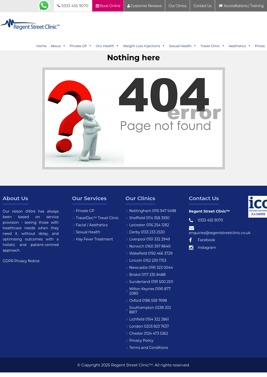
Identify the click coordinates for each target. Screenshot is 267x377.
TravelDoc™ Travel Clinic (97, 218)
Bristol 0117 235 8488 (147, 274)
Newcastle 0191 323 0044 (151, 267)
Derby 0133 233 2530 (147, 232)
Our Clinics (177, 6)
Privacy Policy (141, 340)
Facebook (202, 240)
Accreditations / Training (241, 6)
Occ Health (107, 46)
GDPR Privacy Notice (21, 261)
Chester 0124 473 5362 (148, 333)
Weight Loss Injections (144, 46)
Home (41, 46)
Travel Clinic (212, 46)
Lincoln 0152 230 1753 (147, 260)
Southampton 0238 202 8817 (150, 309)
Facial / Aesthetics (92, 225)
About (58, 46)
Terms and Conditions (148, 347)
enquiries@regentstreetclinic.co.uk (218, 230)
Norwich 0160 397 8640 (149, 246)
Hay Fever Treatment (94, 239)
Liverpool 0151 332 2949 (149, 239)
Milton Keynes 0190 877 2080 (149, 291)
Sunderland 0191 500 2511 (151, 281)
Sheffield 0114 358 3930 (149, 218)
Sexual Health (182, 46)
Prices (260, 46)
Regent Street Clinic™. (132, 365)
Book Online (108, 6)
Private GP (81, 46)
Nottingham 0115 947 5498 (152, 211)
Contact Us (202, 6)
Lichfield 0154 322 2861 (149, 319)
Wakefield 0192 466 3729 (150, 253)
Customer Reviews (144, 6)
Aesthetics (240, 46)
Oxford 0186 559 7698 (148, 300)
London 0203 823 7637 (149, 326)
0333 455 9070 (73, 6)
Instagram (202, 247)
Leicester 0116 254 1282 (149, 225)
